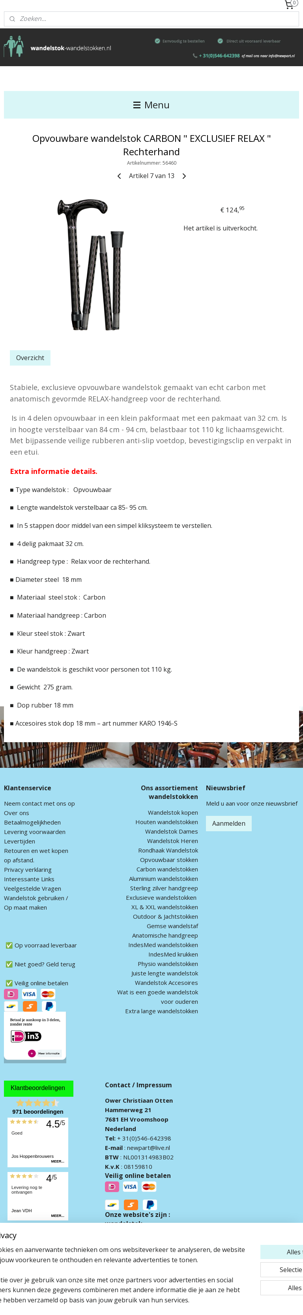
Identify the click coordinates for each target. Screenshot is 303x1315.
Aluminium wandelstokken (163, 878)
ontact (33, 803)
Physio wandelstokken (168, 964)
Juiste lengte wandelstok (164, 973)
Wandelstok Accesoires (166, 982)
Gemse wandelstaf (172, 926)
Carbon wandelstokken (167, 869)
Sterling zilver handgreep (164, 888)
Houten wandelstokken (166, 822)
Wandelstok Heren (172, 841)
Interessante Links (29, 879)
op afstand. (19, 860)
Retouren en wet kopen (36, 850)
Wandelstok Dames (171, 831)
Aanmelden (228, 823)
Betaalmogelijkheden (32, 822)
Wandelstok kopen (173, 812)
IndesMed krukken (173, 954)
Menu (151, 104)
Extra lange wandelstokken (161, 1011)
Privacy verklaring (28, 869)
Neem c (14, 803)
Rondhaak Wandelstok (168, 850)
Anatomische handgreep (165, 935)
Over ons (16, 813)
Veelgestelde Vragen (32, 888)
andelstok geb (28, 898)
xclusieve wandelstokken (162, 897)
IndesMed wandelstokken (163, 945)
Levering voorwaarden (34, 832)
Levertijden (19, 841)
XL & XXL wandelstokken (164, 907)
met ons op (58, 803)
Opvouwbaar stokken (169, 860)
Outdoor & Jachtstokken (165, 916)
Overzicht (30, 357)
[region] (99, 1260)
